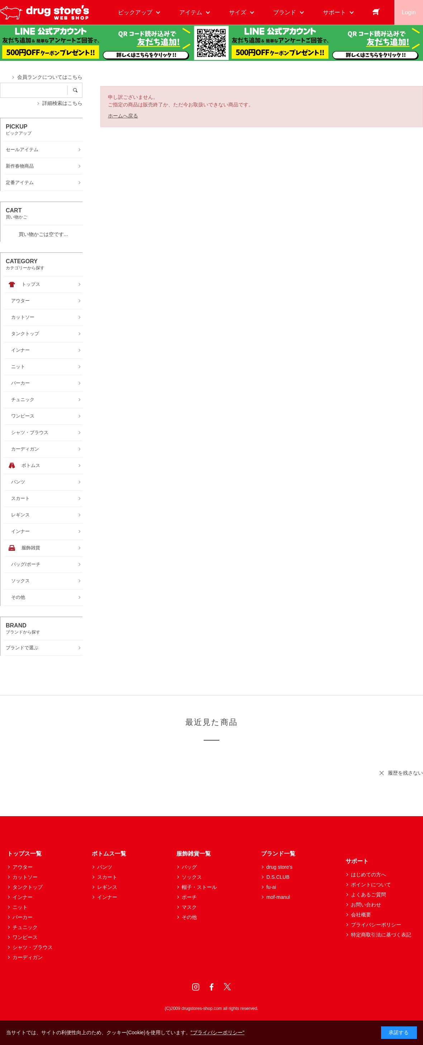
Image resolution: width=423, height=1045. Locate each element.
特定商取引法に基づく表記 (381, 935)
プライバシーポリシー (376, 925)
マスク (189, 907)
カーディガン (28, 957)
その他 (189, 917)
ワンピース (25, 937)
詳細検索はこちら (62, 103)
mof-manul (278, 897)
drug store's (279, 867)
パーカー (23, 917)
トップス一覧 (24, 854)
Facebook (211, 987)
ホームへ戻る (123, 116)
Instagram (196, 987)
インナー (23, 897)
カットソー (25, 877)
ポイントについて (371, 884)
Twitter (227, 987)
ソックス (192, 877)
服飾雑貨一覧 (193, 854)
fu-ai (271, 887)
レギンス (107, 887)
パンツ (104, 867)
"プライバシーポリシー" (217, 1032)
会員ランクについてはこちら (49, 77)
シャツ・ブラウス (33, 947)
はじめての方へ (368, 874)
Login (408, 12)
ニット (20, 907)
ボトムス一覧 (109, 854)
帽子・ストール (199, 887)
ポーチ (189, 897)
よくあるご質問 (368, 894)
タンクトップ (28, 887)
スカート (107, 877)
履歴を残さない (405, 773)
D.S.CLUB (278, 877)
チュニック (25, 927)
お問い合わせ (366, 904)
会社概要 (361, 915)
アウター (23, 867)
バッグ (189, 867)
